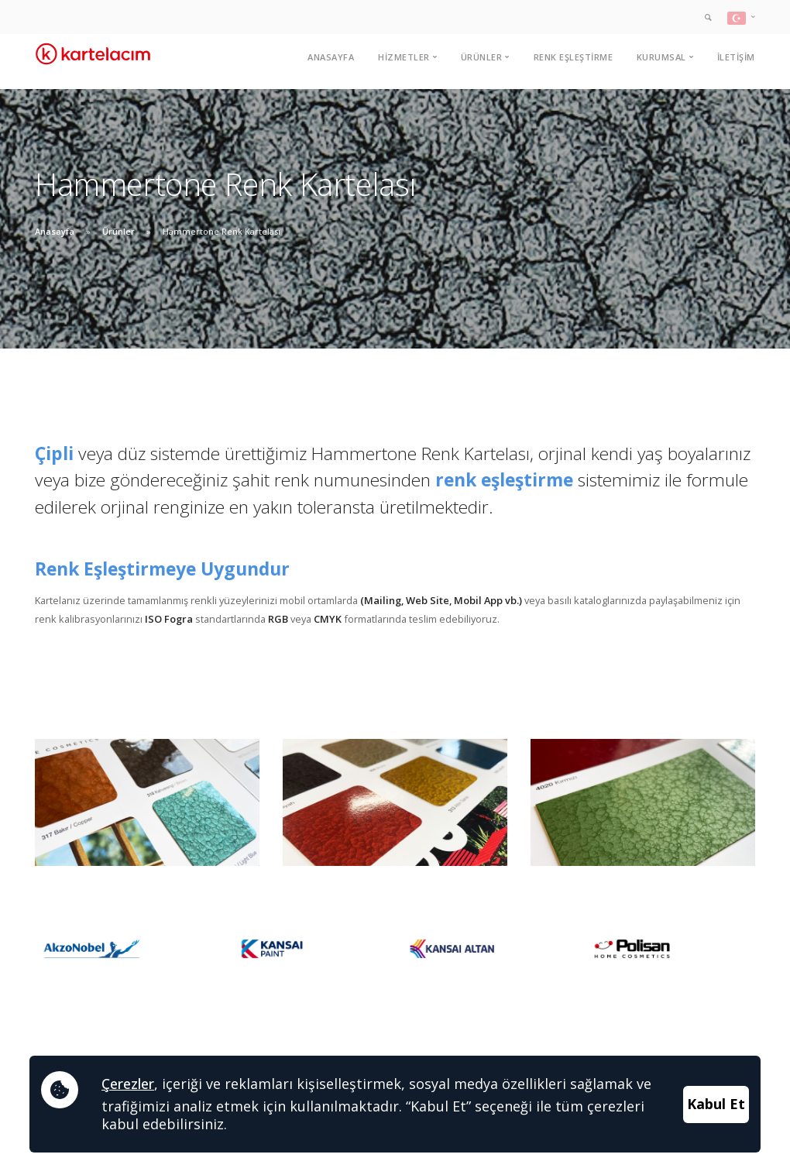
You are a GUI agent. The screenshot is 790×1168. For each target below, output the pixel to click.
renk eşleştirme (504, 480)
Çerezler (127, 1083)
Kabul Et (716, 1103)
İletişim (736, 57)
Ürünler (118, 231)
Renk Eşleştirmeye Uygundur (162, 569)
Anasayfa (330, 57)
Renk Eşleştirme (573, 57)
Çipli (54, 453)
